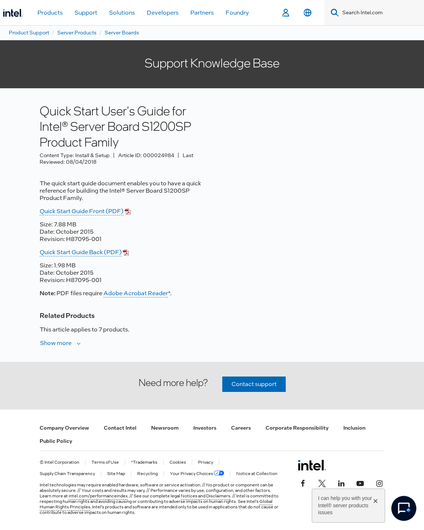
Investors (204, 428)
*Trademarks (144, 462)
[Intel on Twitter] (322, 483)
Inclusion (354, 428)
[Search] (333, 12)
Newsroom (165, 428)
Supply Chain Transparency (67, 474)
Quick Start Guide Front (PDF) (82, 211)
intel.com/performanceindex (98, 496)
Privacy (205, 462)
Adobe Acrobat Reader (135, 293)
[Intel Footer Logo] (312, 465)
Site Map (116, 474)
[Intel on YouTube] (360, 483)
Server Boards (122, 32)
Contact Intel (120, 428)
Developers (163, 12)
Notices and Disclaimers (205, 496)
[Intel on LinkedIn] (341, 483)
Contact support (254, 384)
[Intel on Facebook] (303, 483)
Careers (241, 428)
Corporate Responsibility (297, 428)
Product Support (29, 32)
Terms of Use (105, 462)
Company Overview (64, 428)
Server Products (76, 32)
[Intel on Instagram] (379, 483)
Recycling (147, 474)
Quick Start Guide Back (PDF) (81, 252)
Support (85, 12)
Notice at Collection (256, 474)
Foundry (237, 12)
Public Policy (56, 441)
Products (50, 12)
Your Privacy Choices (197, 474)
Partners (202, 12)
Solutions (122, 12)
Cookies (177, 462)
